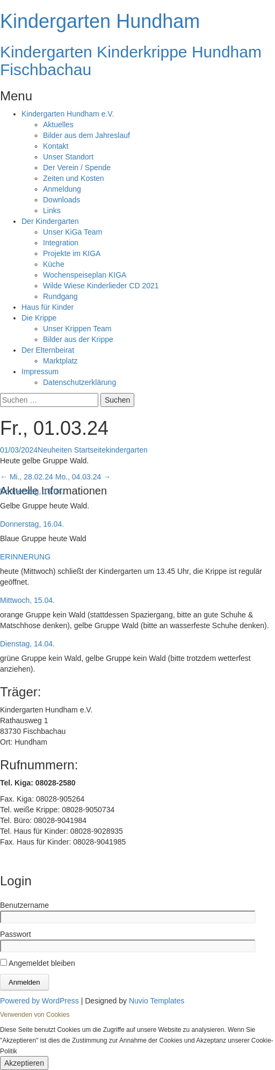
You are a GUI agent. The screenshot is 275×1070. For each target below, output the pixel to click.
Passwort (15, 934)
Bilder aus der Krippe (78, 339)
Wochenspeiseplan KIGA (84, 275)
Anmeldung (62, 189)
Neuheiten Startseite (72, 450)
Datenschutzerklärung (79, 382)
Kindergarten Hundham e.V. (67, 114)
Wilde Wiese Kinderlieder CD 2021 (101, 285)
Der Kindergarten (50, 221)
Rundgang (60, 296)
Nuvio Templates (156, 1000)
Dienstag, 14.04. (27, 643)
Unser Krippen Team (77, 328)
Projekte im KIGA (71, 253)
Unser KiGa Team (72, 232)
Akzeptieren (24, 1063)
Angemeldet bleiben (37, 963)
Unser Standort (68, 156)
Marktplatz (60, 360)
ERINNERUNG (25, 556)
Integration (60, 242)
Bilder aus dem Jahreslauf (86, 135)
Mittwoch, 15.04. (27, 600)
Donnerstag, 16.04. (32, 491)
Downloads (61, 199)
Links (52, 210)
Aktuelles (58, 124)
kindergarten (127, 450)
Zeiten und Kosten (73, 178)
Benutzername (24, 905)
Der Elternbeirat (47, 350)
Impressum (40, 371)
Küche (53, 264)
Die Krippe (38, 318)
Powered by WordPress (39, 1000)
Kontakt (55, 146)
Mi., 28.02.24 (26, 476)
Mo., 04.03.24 (83, 476)
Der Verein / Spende (77, 167)
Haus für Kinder (47, 307)
